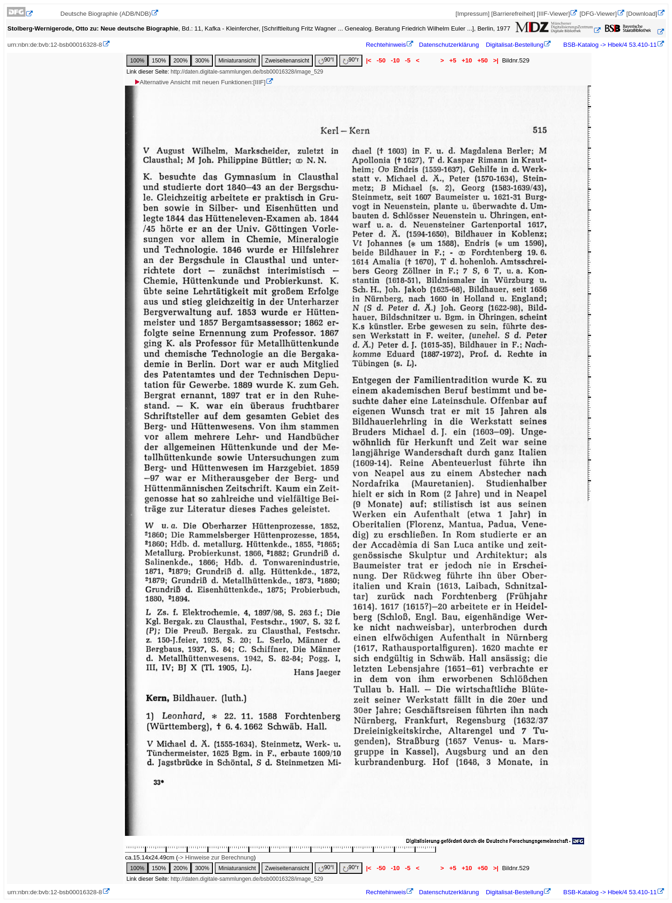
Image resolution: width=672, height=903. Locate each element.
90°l (326, 60)
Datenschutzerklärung (449, 44)
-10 (395, 60)
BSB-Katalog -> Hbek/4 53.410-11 (609, 44)
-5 (407, 60)
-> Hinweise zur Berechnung (216, 857)
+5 (453, 60)
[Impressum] (472, 13)
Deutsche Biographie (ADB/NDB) (106, 13)
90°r (351, 60)
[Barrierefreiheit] (513, 13)
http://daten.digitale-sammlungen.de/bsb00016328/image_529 (247, 72)
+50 (483, 60)
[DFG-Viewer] (597, 13)
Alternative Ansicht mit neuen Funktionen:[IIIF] (200, 82)
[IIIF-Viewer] (553, 13)
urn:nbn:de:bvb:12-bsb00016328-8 (54, 44)
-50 (381, 60)
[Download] (641, 13)
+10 (467, 60)
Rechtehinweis (386, 44)
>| (496, 60)
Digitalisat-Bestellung (514, 44)
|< (368, 60)
